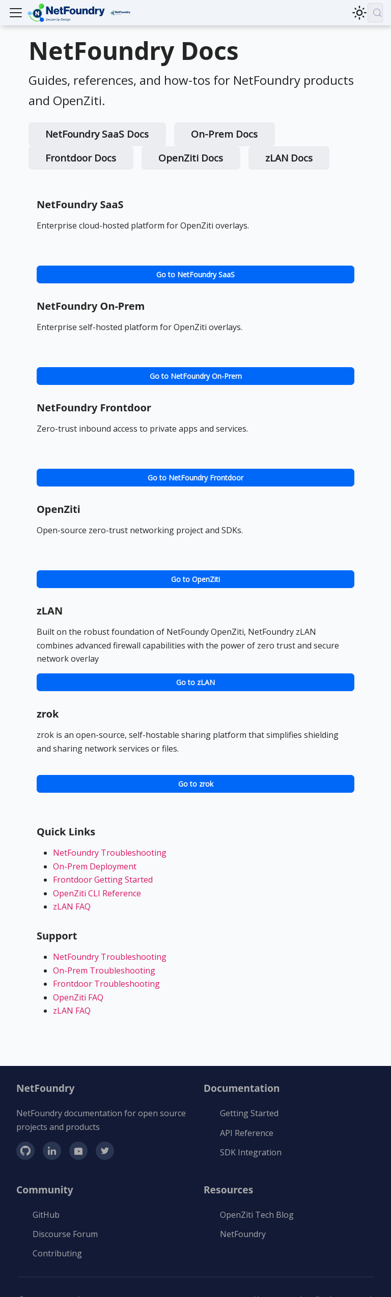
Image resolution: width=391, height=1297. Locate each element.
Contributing (57, 1253)
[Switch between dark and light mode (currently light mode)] (359, 13)
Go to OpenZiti (195, 579)
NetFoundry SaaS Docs (97, 134)
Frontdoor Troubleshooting (106, 983)
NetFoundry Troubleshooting (109, 852)
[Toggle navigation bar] (15, 12)
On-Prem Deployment (94, 866)
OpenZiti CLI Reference (97, 893)
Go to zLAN (195, 682)
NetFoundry (243, 1234)
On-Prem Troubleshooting (104, 970)
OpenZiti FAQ (78, 997)
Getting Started (249, 1113)
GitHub (46, 1214)
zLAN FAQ (72, 906)
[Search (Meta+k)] (375, 12)
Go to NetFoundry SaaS (195, 274)
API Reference (246, 1133)
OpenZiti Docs (190, 158)
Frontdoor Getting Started (103, 879)
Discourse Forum (65, 1234)
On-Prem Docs (224, 134)
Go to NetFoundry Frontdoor (195, 477)
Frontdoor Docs (80, 158)
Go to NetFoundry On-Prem (196, 376)
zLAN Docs (289, 158)
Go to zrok (195, 784)
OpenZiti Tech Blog (257, 1214)
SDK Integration (251, 1152)
